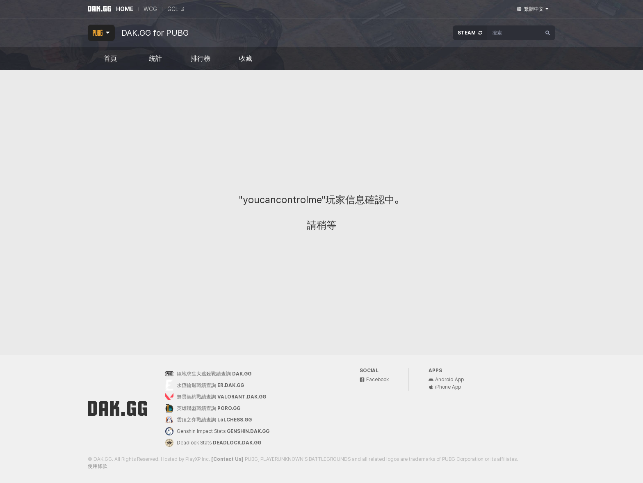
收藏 (245, 58)
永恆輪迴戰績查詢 (204, 385)
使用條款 (97, 466)
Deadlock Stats (213, 443)
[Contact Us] (227, 459)
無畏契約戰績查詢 (215, 396)
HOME (124, 9)
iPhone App (445, 387)
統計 (155, 58)
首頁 (110, 58)
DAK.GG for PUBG (155, 33)
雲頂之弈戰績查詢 (208, 420)
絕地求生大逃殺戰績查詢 (208, 374)
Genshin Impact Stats (217, 431)
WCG (150, 9)
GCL (175, 9)
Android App (446, 379)
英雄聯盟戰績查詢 (202, 408)
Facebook (374, 379)
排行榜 (200, 58)
